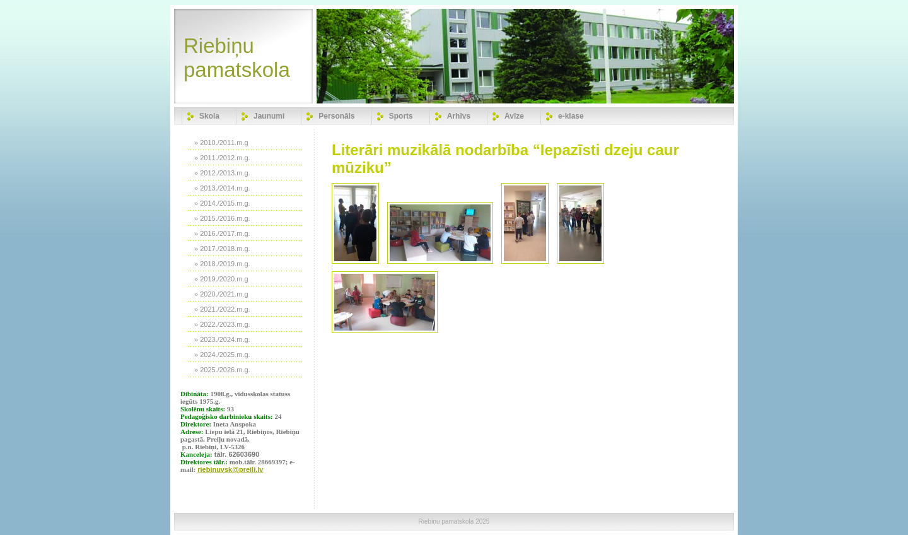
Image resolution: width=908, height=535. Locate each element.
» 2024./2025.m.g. (222, 354)
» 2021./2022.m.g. (222, 309)
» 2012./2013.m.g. (222, 173)
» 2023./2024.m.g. (222, 339)
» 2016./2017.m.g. (222, 233)
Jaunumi (268, 116)
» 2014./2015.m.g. (222, 203)
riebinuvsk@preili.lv (230, 469)
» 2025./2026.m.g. (222, 369)
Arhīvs (458, 116)
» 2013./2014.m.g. (222, 188)
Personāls (336, 116)
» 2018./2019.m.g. (222, 264)
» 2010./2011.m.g (221, 142)
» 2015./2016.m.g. (222, 218)
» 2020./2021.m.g (221, 294)
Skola (209, 116)
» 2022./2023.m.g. (222, 324)
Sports (401, 116)
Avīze (514, 116)
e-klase (571, 116)
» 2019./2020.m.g (221, 279)
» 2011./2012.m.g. (222, 158)
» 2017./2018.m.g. (222, 248)
